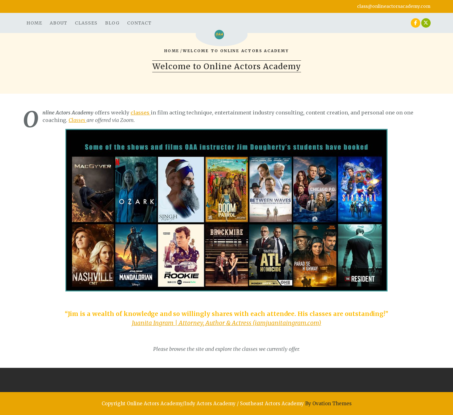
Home (34, 23)
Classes (86, 23)
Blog (112, 23)
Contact (139, 23)
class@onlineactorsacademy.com (393, 6)
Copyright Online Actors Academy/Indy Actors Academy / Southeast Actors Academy (227, 404)
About (58, 23)
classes (141, 112)
